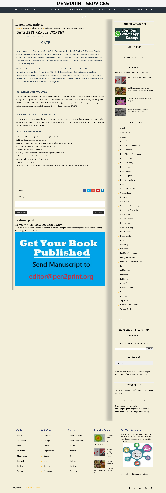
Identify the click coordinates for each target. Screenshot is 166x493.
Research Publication (128, 292)
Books (112, 10)
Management (22, 456)
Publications (125, 270)
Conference (124, 201)
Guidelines (48, 28)
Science (20, 471)
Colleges (47, 441)
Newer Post (21, 213)
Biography (124, 141)
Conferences (55, 10)
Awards (123, 137)
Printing (123, 266)
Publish (38, 10)
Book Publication (127, 158)
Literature (21, 451)
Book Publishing (126, 163)
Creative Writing (126, 227)
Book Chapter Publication (130, 145)
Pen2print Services (127, 257)
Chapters (123, 197)
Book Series (125, 167)
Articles (123, 128)
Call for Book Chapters (129, 189)
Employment (49, 451)
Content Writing (126, 219)
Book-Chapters (126, 176)
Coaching (47, 436)
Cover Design (145, 10)
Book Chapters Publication (130, 154)
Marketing (124, 244)
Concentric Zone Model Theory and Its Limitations (131, 72)
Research (123, 283)
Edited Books (126, 10)
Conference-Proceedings (129, 210)
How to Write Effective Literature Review (38, 224)
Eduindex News (37, 28)
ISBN (122, 240)
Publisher (124, 275)
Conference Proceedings (81, 10)
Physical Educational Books (131, 262)
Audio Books (125, 133)
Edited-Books (125, 236)
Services (26, 10)
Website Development (128, 305)
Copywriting (125, 223)
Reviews (123, 296)
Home (15, 10)
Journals (73, 451)
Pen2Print (124, 249)
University (48, 471)
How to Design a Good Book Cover (139, 77)
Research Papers (126, 288)
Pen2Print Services (83, 3)
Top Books (124, 300)
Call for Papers (126, 193)
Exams (19, 446)
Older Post (98, 213)
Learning (57, 28)
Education (26, 28)
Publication (74, 461)
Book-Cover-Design (128, 180)
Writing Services (126, 309)
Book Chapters (126, 150)
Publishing (124, 279)
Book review (125, 171)
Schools (47, 466)
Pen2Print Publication (128, 253)
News (102, 10)
